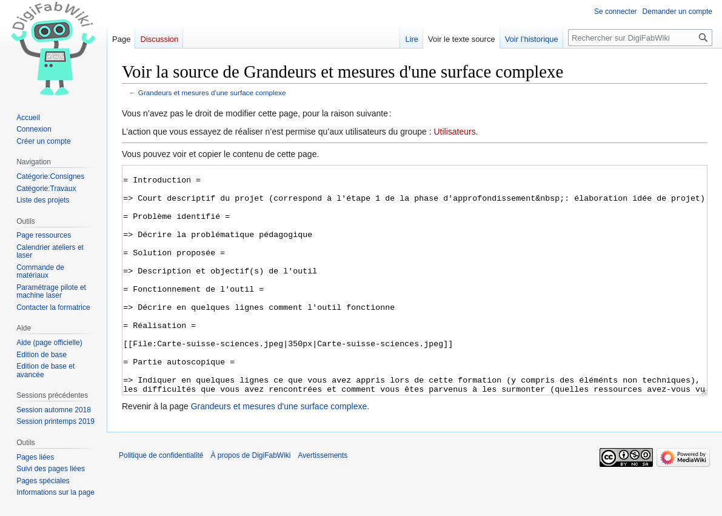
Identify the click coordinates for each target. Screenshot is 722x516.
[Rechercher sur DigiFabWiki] (640, 37)
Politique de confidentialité (161, 501)
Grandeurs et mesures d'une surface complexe (212, 92)
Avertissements (323, 501)
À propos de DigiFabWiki (250, 501)
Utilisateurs (454, 131)
